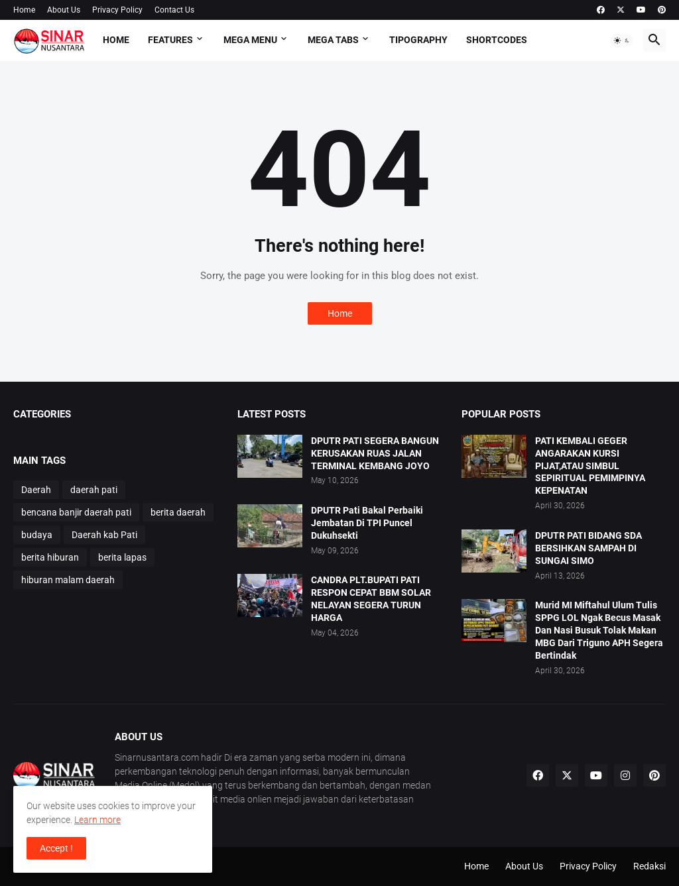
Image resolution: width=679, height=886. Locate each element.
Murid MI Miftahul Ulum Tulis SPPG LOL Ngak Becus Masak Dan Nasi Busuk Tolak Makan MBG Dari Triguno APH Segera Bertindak (599, 630)
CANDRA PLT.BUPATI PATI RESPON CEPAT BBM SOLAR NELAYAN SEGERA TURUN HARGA (371, 599)
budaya (36, 534)
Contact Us (174, 10)
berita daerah (178, 512)
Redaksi (649, 866)
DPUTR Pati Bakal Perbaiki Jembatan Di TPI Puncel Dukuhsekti (367, 523)
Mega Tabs (333, 39)
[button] (622, 40)
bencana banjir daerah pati (76, 512)
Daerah (36, 489)
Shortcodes (496, 39)
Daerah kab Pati (104, 534)
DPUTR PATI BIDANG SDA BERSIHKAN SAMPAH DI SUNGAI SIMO (588, 548)
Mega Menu (250, 39)
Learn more (97, 819)
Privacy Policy (117, 10)
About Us (63, 10)
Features (170, 39)
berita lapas (122, 557)
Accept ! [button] (56, 848)
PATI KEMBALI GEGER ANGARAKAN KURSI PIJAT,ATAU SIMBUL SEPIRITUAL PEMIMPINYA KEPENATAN (590, 465)
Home (24, 10)
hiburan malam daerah (68, 580)
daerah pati (93, 489)
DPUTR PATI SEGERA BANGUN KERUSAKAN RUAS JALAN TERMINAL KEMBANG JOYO (375, 453)
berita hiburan (50, 557)
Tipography (418, 39)
